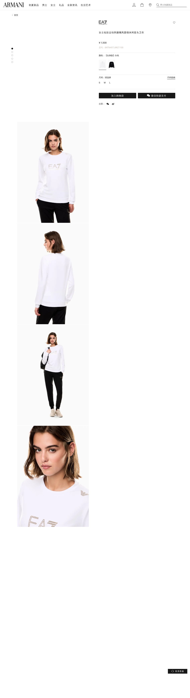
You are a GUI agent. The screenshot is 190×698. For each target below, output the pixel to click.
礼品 (61, 5)
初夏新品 (34, 5)
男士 (44, 5)
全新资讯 (72, 5)
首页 (16, 15)
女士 (53, 5)
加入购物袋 (117, 96)
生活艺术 (86, 5)
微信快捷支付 (156, 95)
